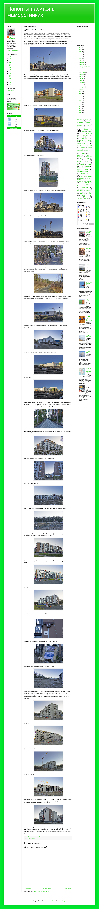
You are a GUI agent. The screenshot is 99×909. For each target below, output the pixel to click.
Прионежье (82, 178)
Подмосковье (82, 175)
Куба (81, 158)
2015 (10, 67)
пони (82, 176)
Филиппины (80, 189)
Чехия (90, 193)
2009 (10, 56)
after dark (86, 198)
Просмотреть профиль (13, 50)
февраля (82, 87)
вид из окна (86, 133)
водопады (85, 135)
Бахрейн (87, 124)
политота (89, 175)
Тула (78, 184)
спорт (81, 182)
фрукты (88, 190)
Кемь (89, 153)
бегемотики (80, 125)
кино (78, 155)
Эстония (86, 197)
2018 (10, 73)
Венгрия (90, 131)
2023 (10, 80)
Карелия (82, 153)
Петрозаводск (14, 116)
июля (81, 76)
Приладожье (89, 176)
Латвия (79, 160)
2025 (10, 84)
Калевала (88, 150)
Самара (87, 179)
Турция (86, 184)
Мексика (84, 163)
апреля (82, 82)
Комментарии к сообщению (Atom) (41, 891)
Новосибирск (80, 167)
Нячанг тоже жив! (88, 336)
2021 (10, 77)
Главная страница (47, 888)
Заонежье (89, 147)
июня (81, 78)
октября (82, 70)
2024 (10, 82)
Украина (90, 185)
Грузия (84, 141)
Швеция (83, 195)
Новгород (87, 166)
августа (82, 74)
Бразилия (88, 129)
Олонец (79, 169)
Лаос (88, 158)
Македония (86, 160)
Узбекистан (80, 185)
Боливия (89, 127)
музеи (81, 166)
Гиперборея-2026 (88, 352)
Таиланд (86, 182)
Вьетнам (80, 137)
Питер (90, 173)
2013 (10, 64)
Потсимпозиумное (89, 232)
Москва (90, 164)
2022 (10, 78)
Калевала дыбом (88, 249)
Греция (90, 140)
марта (82, 85)
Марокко (89, 161)
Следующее (28, 888)
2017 (10, 71)
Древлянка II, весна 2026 (89, 283)
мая (81, 80)
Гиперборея (80, 140)
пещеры (83, 173)
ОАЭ (88, 167)
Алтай (88, 120)
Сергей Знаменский (12, 37)
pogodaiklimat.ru (14, 128)
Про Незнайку (88, 300)
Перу (86, 169)
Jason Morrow (52, 901)
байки (78, 124)
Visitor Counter (10, 90)
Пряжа (88, 178)
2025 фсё (88, 386)
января (82, 89)
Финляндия (80, 190)
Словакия (89, 181)
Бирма (79, 127)
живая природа (84, 145)
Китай (87, 155)
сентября (82, 72)
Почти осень (87, 265)
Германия (84, 138)
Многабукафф (81, 164)
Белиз (87, 125)
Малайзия (79, 161)
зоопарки (82, 149)
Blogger (64, 901)
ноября (82, 64)
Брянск (84, 131)
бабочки (88, 122)
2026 (80, 47)
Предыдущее (68, 888)
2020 (80, 60)
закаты (83, 147)
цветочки (79, 192)
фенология (84, 187)
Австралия (79, 119)
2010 (10, 58)
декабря (82, 62)
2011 (10, 60)
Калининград (80, 152)
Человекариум (88, 192)
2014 (10, 66)
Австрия (87, 119)
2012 (10, 62)
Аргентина (80, 122)
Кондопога (80, 156)
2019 (10, 75)
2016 (10, 69)
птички (79, 179)
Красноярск (89, 156)
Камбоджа (89, 152)
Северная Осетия (81, 181)
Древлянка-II (32, 838)
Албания (80, 121)
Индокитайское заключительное (89, 370)
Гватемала (89, 137)
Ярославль (79, 198)
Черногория (82, 193)
